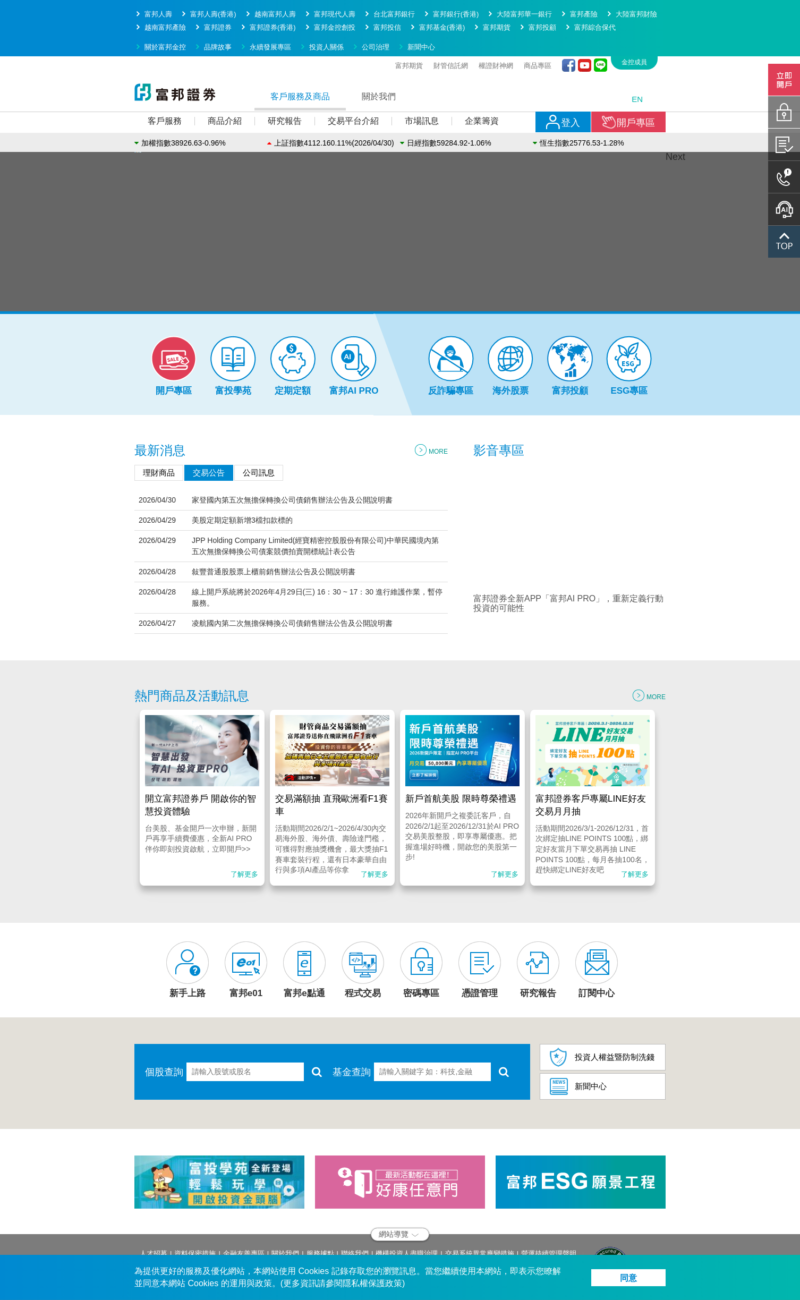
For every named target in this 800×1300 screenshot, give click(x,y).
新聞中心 (421, 8)
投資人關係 (326, 8)
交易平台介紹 (353, 82)
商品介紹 (225, 82)
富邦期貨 (409, 27)
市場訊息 (422, 82)
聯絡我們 (355, 1215)
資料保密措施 (195, 1215)
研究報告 (285, 82)
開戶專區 (628, 83)
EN (637, 60)
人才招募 (153, 1215)
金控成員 (634, 23)
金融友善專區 (244, 1215)
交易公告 (209, 433)
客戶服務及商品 (300, 57)
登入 (563, 83)
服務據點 (320, 1215)
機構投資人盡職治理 (407, 1215)
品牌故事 (218, 8)
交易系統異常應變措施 (479, 1215)
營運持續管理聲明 (548, 1215)
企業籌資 (482, 82)
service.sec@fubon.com (211, 1252)
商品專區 (537, 27)
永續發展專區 (270, 8)
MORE (431, 412)
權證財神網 (496, 27)
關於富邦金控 (165, 8)
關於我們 (379, 57)
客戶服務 (165, 82)
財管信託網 (450, 27)
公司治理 (375, 8)
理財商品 (159, 433)
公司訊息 (259, 433)
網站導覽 (399, 1195)
